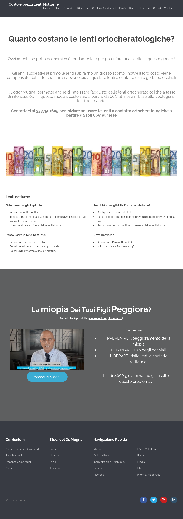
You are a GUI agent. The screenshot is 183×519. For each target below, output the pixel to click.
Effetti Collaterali (147, 449)
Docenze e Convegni (18, 461)
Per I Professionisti (104, 8)
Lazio (53, 461)
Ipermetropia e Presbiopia (109, 461)
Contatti (169, 8)
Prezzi (157, 8)
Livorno (145, 8)
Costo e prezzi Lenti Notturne (34, 4)
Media (141, 461)
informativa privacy (148, 474)
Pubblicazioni (14, 455)
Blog (57, 8)
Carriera (10, 468)
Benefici (69, 8)
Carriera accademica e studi (22, 449)
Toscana (55, 468)
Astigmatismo (101, 455)
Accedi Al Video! (47, 377)
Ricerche (83, 8)
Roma (133, 8)
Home (47, 8)
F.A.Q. (122, 8)
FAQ (139, 468)
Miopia (97, 449)
